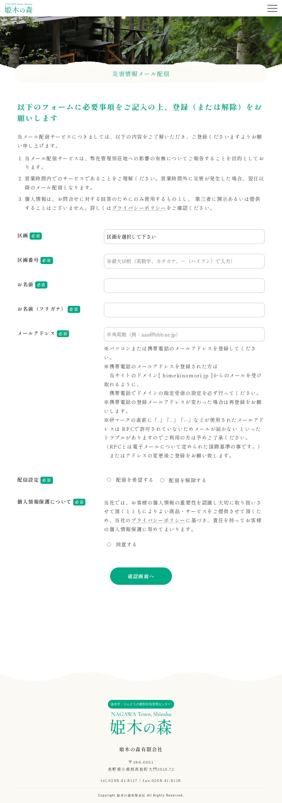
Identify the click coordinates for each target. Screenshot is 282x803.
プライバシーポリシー (139, 207)
